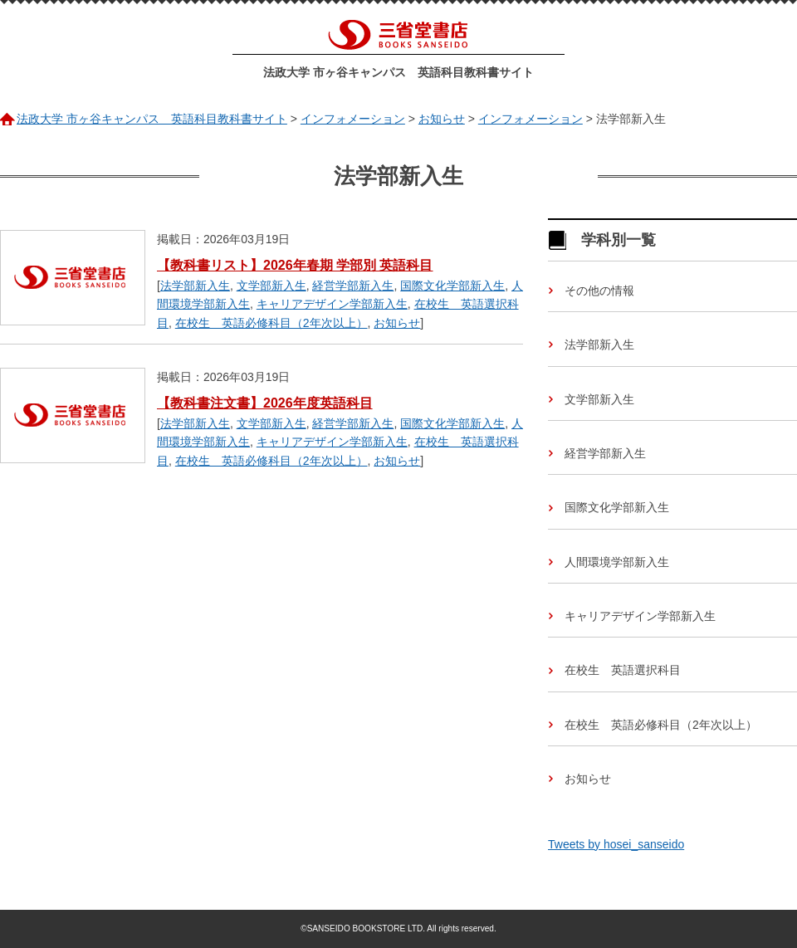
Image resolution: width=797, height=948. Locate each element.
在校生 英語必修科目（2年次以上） (271, 323)
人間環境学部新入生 (617, 562)
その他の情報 (599, 290)
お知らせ (397, 323)
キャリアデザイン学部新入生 (332, 303)
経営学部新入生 (353, 285)
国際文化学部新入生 (452, 285)
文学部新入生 (271, 285)
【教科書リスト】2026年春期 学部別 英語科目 (295, 265)
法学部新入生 (195, 285)
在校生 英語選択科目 (623, 670)
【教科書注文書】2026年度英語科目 (265, 403)
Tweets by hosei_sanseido (616, 844)
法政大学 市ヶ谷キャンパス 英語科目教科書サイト (398, 72)
